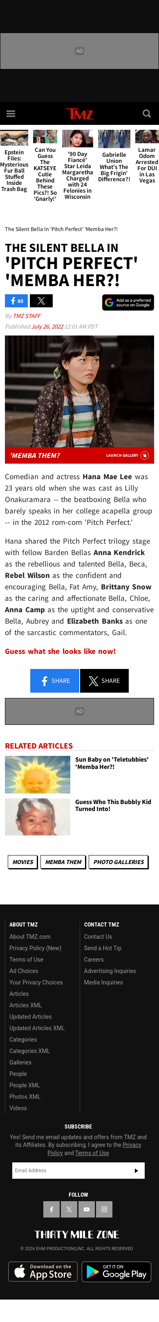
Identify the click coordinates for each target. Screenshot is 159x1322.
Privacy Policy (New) (35, 948)
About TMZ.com (30, 936)
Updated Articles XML (37, 1028)
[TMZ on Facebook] (51, 1209)
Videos (18, 1108)
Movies (22, 862)
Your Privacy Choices (36, 982)
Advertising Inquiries (110, 971)
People (18, 1074)
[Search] (147, 113)
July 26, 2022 (47, 326)
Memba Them (63, 862)
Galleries (20, 1062)
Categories (23, 1039)
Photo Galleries (118, 862)
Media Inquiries (103, 982)
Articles (19, 994)
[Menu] (11, 113)
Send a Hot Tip (102, 948)
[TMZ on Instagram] (104, 1209)
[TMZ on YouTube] (86, 1209)
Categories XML (29, 1051)
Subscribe (136, 1170)
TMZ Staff (26, 316)
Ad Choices (23, 971)
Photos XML (24, 1096)
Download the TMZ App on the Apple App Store (43, 1272)
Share (55, 681)
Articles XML (25, 1005)
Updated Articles (30, 1016)
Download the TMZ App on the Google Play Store (116, 1272)
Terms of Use (26, 959)
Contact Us (98, 936)
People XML (24, 1085)
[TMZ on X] (69, 1209)
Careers (94, 959)
